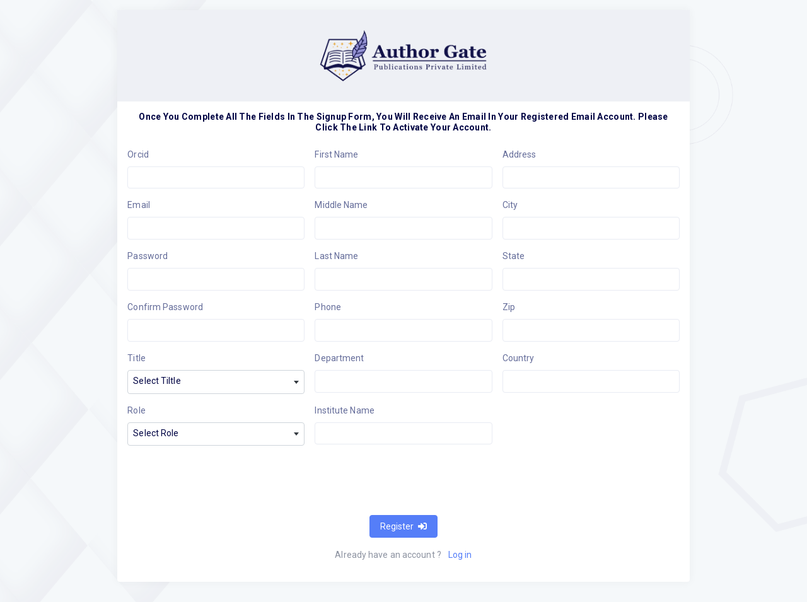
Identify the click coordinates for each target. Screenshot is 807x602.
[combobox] (216, 382)
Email (138, 205)
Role (136, 410)
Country (518, 358)
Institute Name (344, 410)
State (513, 256)
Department (339, 358)
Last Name (336, 256)
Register (403, 526)
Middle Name (341, 205)
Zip (508, 307)
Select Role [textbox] (155, 433)
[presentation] (223, 480)
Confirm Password (165, 307)
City (510, 205)
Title (136, 358)
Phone (328, 307)
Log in (460, 555)
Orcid (138, 154)
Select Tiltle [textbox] (156, 381)
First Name (336, 154)
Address (519, 154)
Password (147, 256)
